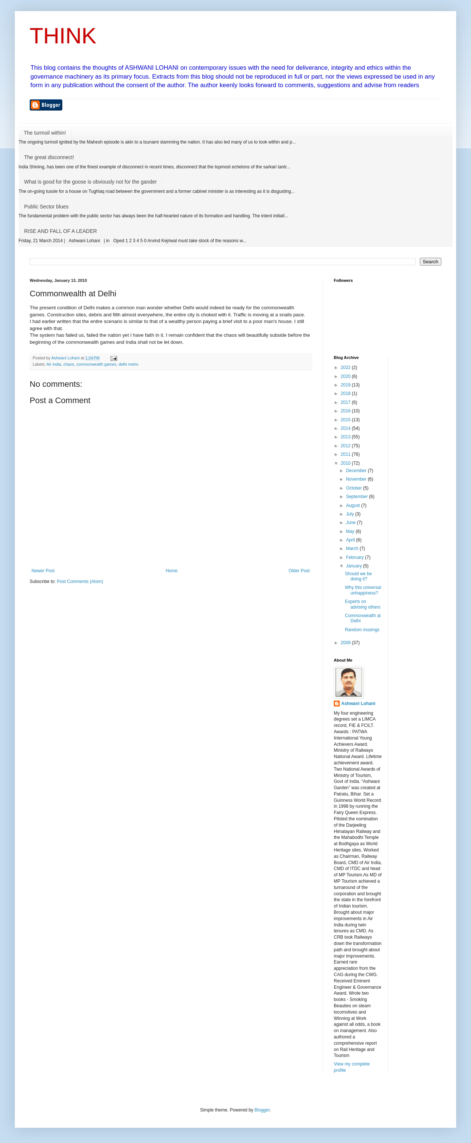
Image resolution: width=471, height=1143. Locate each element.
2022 (346, 367)
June (351, 522)
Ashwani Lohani (358, 703)
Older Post (299, 570)
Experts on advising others (363, 604)
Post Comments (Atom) (80, 581)
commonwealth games (96, 364)
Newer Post (43, 570)
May (351, 531)
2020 (346, 376)
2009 (346, 642)
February (355, 557)
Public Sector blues (46, 207)
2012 (346, 445)
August (353, 505)
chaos (68, 364)
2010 (346, 463)
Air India (53, 364)
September (357, 496)
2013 (346, 436)
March (353, 548)
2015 (346, 419)
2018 (346, 393)
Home (172, 570)
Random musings (362, 629)
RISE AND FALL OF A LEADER (60, 231)
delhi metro (128, 364)
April (351, 540)
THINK (63, 35)
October (354, 488)
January (354, 566)
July (350, 514)
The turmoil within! (45, 133)
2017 (346, 402)
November (357, 479)
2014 (346, 428)
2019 (346, 385)
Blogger (262, 1110)
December (357, 470)
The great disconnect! (49, 157)
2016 (346, 411)
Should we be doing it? (358, 576)
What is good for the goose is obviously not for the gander (90, 182)
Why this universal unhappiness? (363, 590)
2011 (346, 454)
